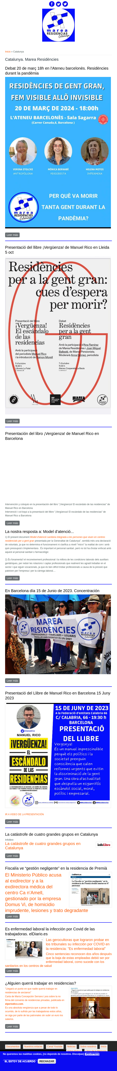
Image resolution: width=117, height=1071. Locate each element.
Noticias (71, 1046)
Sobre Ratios (74, 1051)
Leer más (13, 235)
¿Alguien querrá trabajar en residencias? (40, 983)
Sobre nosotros (88, 1046)
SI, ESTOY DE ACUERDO (20, 1061)
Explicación (92, 1053)
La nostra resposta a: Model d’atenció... (39, 531)
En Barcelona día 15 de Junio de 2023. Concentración (52, 591)
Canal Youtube (54, 1046)
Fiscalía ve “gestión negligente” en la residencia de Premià (56, 868)
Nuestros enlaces (33, 1046)
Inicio (8, 51)
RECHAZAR (46, 1061)
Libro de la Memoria (96, 1051)
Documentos (12, 1046)
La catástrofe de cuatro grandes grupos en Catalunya (51, 834)
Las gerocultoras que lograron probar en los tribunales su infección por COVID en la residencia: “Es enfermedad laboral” (78, 944)
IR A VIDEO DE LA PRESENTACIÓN (24, 814)
